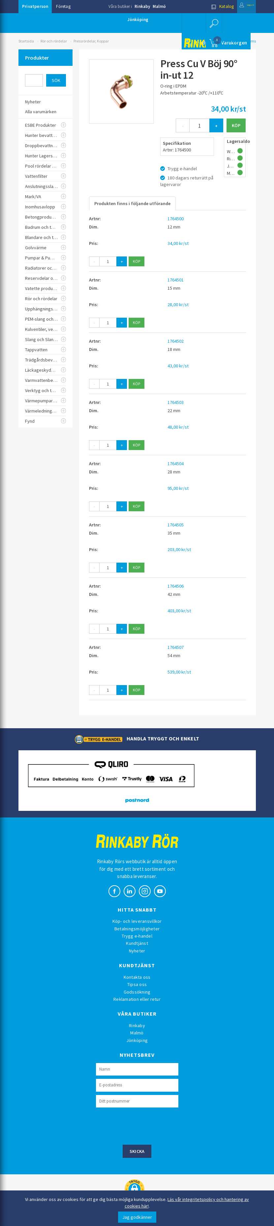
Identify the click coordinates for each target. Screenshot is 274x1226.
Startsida (26, 41)
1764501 (175, 280)
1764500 (175, 219)
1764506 (175, 586)
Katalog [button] (208, 6)
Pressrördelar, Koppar (91, 41)
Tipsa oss (137, 984)
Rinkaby (142, 6)
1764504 (175, 463)
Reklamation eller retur (137, 999)
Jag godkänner (137, 1217)
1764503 (175, 402)
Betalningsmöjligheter (137, 929)
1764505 (175, 525)
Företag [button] (63, 6)
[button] (213, 23)
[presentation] (146, 1125)
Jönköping (137, 19)
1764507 (175, 647)
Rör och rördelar (54, 41)
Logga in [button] (240, 6)
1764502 (175, 341)
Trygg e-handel (137, 936)
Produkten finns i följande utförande (132, 203)
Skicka (137, 1151)
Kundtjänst (137, 943)
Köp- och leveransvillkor (137, 921)
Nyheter (137, 951)
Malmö (159, 6)
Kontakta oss (137, 977)
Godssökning (137, 992)
